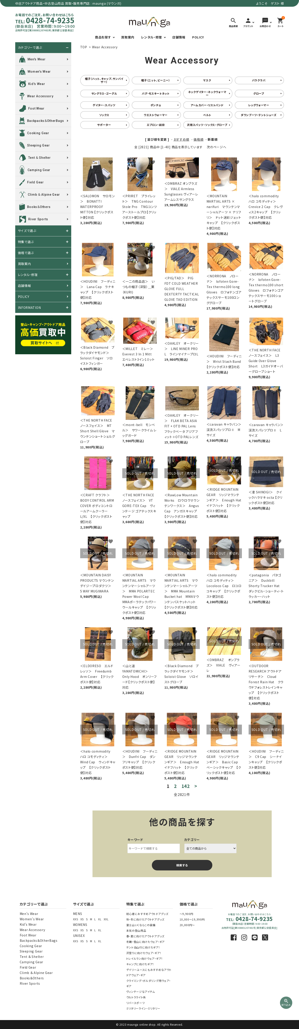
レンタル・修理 (151, 37)
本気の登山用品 (136, 930)
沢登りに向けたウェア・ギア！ (143, 953)
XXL (106, 919)
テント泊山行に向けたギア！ (143, 947)
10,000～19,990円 (192, 919)
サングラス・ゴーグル (104, 93)
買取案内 (127, 37)
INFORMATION (29, 307)
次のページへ (216, 147)
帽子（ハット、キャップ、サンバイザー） (104, 80)
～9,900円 (186, 914)
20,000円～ (187, 925)
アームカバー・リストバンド (207, 105)
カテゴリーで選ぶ (30, 47)
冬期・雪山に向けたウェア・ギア (145, 942)
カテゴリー (192, 839)
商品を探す (103, 37)
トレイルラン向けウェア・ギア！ (144, 958)
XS (82, 919)
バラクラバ (259, 80)
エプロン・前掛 (156, 125)
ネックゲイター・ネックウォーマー (207, 93)
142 (185, 786)
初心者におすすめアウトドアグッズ (147, 914)
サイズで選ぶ (27, 231)
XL (99, 919)
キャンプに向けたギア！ (140, 964)
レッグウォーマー (258, 105)
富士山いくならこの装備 (141, 925)
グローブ (258, 93)
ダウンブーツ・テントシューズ (259, 115)
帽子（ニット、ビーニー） (155, 80)
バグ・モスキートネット (156, 93)
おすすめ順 (181, 139)
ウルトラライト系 (136, 997)
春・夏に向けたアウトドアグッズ (145, 936)
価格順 (198, 139)
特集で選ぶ (26, 242)
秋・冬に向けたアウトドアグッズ (145, 919)
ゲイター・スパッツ (104, 105)
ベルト (207, 115)
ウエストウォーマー (156, 115)
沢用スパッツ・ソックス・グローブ (207, 125)
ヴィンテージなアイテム (140, 991)
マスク (207, 80)
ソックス (104, 115)
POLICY (198, 37)
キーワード (135, 839)
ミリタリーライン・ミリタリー (143, 1008)
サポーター (104, 125)
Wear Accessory (105, 47)
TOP (83, 47)
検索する (182, 865)
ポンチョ (156, 105)
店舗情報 (178, 37)
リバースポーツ (135, 1003)
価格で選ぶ (26, 252)
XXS (75, 919)
